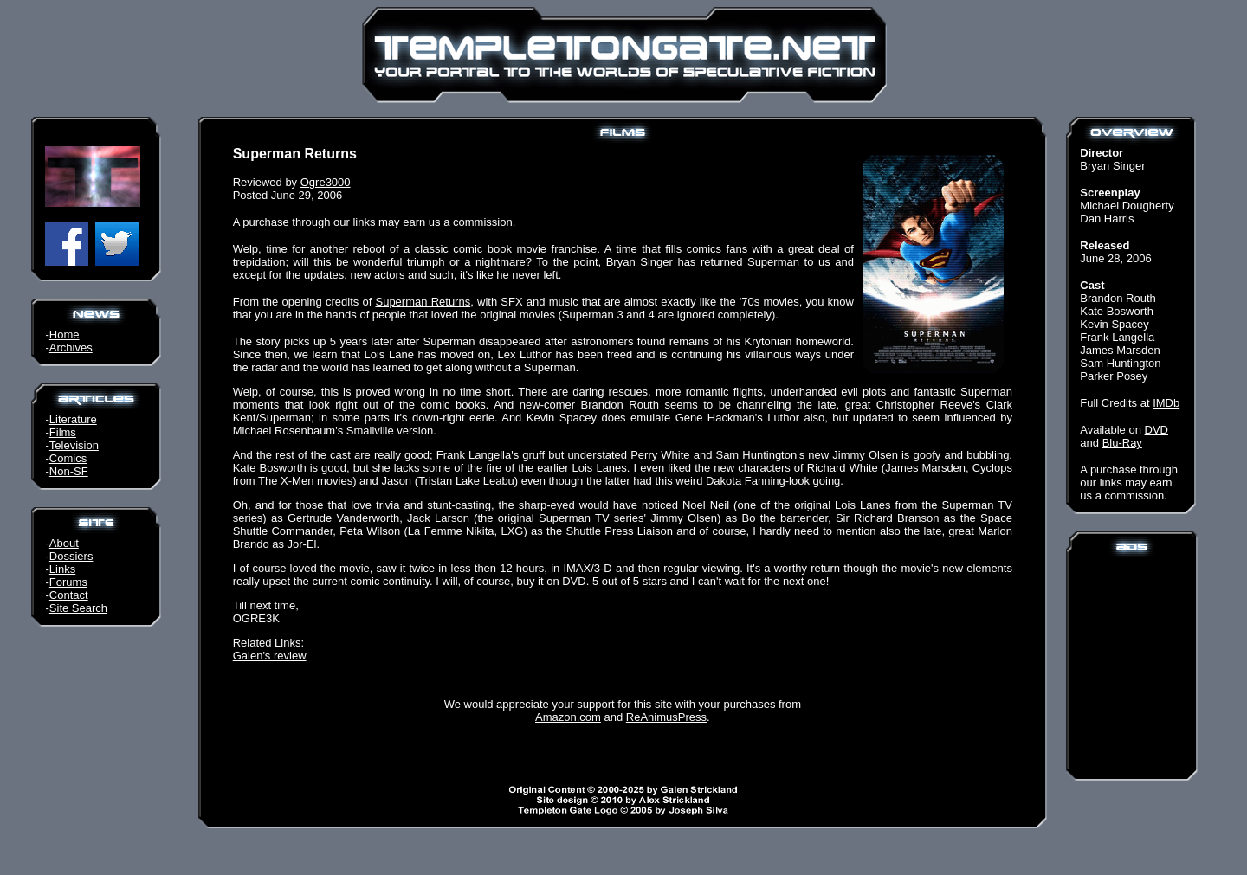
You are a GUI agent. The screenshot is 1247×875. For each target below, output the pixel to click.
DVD (1156, 429)
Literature (73, 419)
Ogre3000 (325, 182)
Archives (71, 347)
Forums (68, 582)
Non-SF (68, 471)
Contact (68, 595)
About (64, 543)
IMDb (1166, 402)
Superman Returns (422, 301)
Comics (68, 458)
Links (62, 569)
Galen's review (270, 655)
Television (74, 445)
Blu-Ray (1122, 442)
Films (62, 432)
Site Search (78, 608)
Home (64, 334)
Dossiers (71, 556)
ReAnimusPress (666, 717)
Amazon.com (568, 717)
